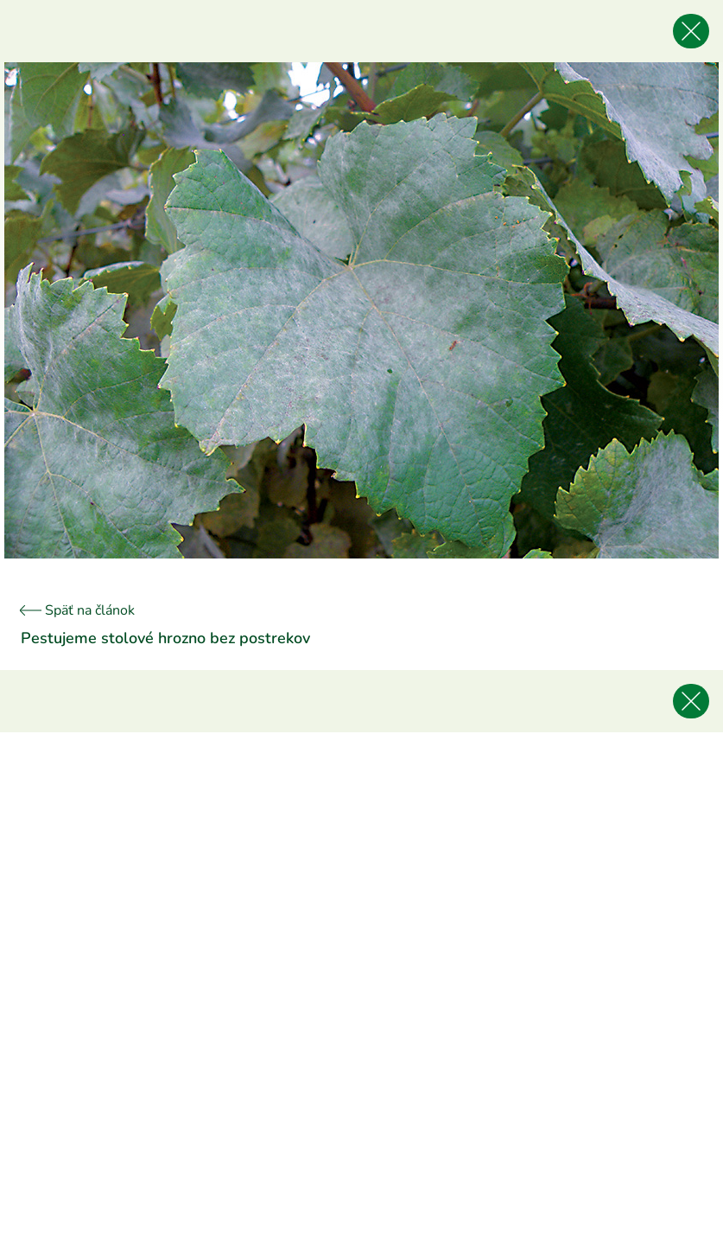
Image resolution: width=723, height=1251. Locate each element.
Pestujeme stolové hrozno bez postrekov (165, 638)
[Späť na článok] (691, 31)
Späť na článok (78, 610)
